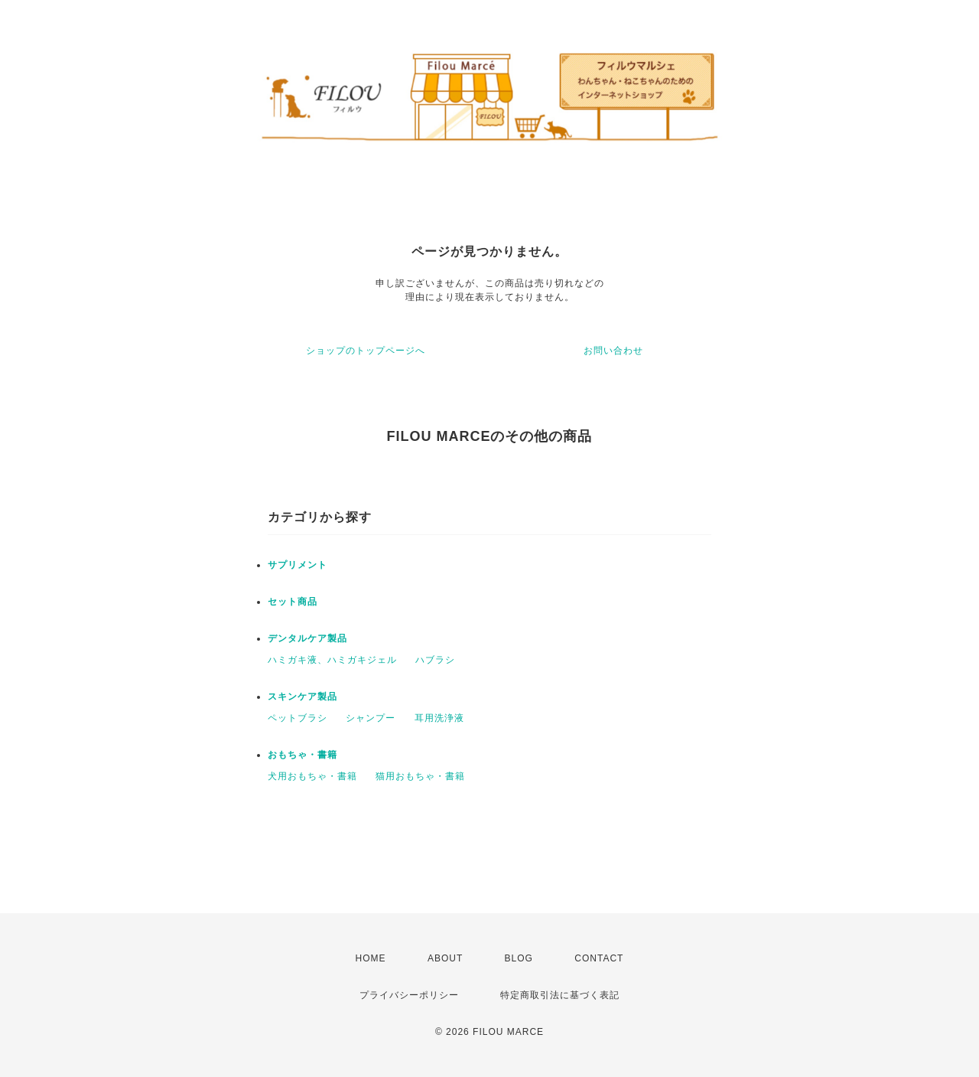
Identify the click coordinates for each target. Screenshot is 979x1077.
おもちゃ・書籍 (302, 754)
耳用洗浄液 (439, 718)
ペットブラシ (297, 718)
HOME (371, 958)
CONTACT (598, 958)
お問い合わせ (613, 350)
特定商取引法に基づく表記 (560, 995)
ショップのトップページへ (365, 350)
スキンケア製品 (302, 696)
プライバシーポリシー (409, 995)
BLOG (519, 958)
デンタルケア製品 (307, 638)
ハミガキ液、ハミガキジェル (332, 659)
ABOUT (445, 958)
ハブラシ (435, 659)
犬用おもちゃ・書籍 (312, 776)
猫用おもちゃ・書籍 (420, 776)
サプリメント (297, 565)
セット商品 (292, 601)
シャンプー (370, 718)
